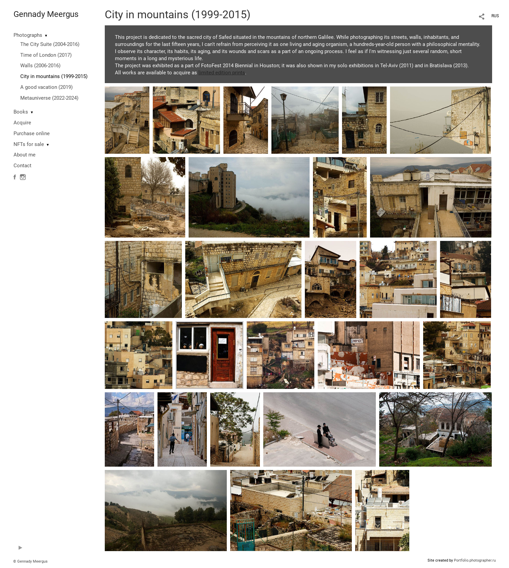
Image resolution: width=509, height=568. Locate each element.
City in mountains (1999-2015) (54, 76)
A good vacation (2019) (46, 87)
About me (24, 155)
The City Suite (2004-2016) (49, 44)
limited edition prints (221, 73)
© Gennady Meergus (30, 561)
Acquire (22, 123)
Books (21, 112)
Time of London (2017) (46, 55)
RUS (495, 16)
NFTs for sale (29, 144)
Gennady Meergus (46, 14)
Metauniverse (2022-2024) (49, 98)
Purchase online (32, 133)
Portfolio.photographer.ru (475, 560)
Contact (22, 166)
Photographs (28, 35)
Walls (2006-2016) (40, 66)
